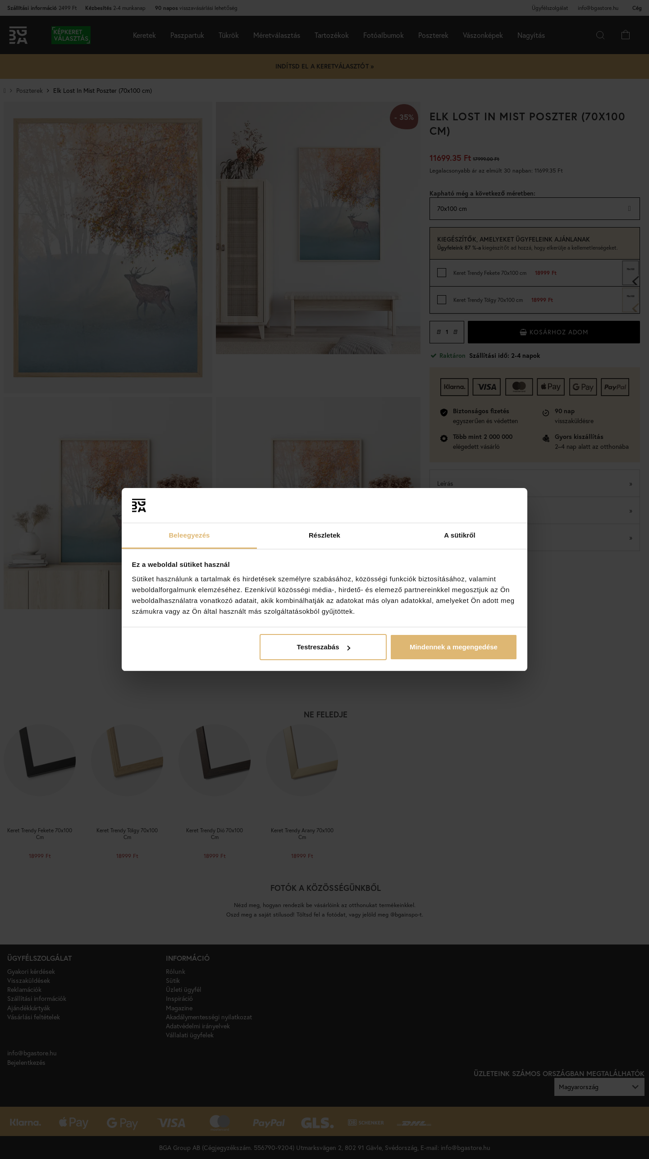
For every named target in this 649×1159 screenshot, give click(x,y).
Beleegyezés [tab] (189, 535)
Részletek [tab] (324, 535)
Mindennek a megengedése (454, 647)
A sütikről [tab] (459, 535)
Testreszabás (323, 647)
